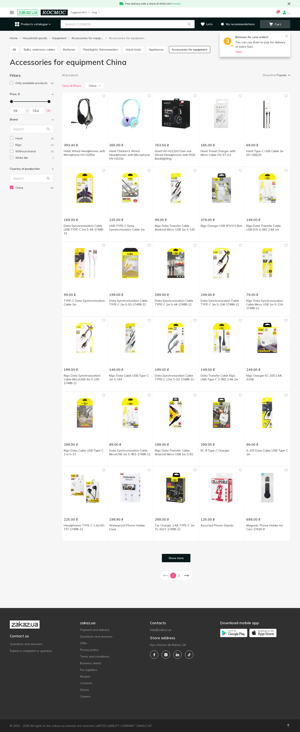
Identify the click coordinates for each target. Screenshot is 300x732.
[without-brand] (34, 151)
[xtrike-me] (34, 158)
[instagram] (166, 654)
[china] (34, 188)
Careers (85, 696)
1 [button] (173, 575)
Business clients (90, 663)
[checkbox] (11, 82)
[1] (34, 83)
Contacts (86, 683)
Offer (83, 643)
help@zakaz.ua (160, 630)
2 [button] (179, 575)
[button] (189, 24)
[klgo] (34, 145)
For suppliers (88, 670)
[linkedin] (177, 654)
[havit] (34, 138)
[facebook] (154, 654)
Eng (96, 12)
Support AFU (80, 12)
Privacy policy (89, 650)
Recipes (85, 676)
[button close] (289, 3)
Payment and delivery (94, 630)
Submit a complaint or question (31, 651)
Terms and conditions (94, 656)
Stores (84, 690)
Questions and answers (26, 644)
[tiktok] (189, 654)
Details (176, 3)
